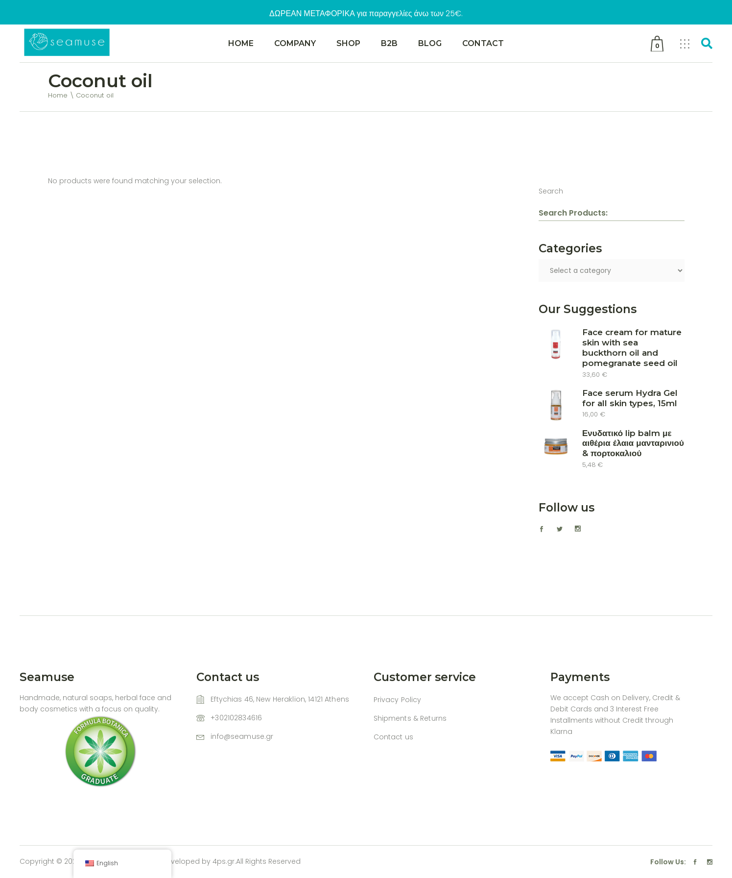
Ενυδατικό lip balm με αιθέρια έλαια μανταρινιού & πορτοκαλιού (633, 443)
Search (551, 191)
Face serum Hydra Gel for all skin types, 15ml (630, 398)
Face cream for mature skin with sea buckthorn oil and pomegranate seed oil (632, 347)
